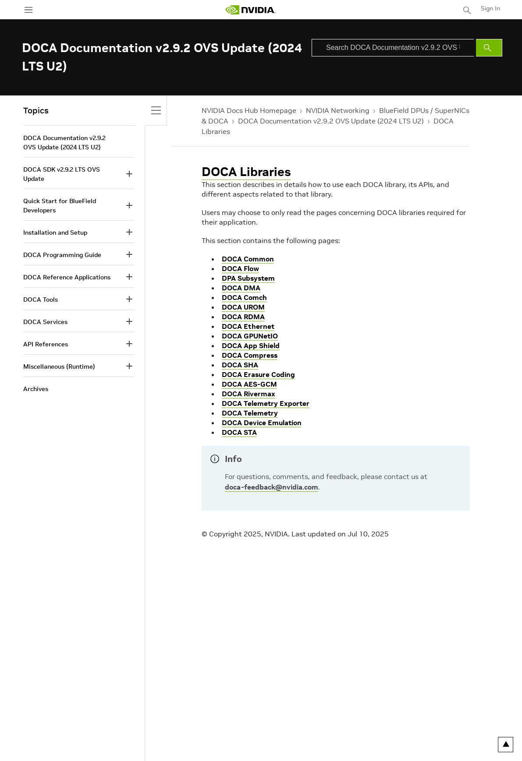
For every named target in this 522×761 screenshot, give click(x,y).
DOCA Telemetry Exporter (265, 403)
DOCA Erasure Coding (258, 374)
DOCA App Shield (251, 345)
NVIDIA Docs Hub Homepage (249, 110)
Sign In (490, 8)
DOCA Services (45, 322)
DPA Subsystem (248, 278)
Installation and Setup (55, 232)
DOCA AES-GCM (249, 384)
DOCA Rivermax (248, 393)
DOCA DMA (241, 287)
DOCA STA (239, 432)
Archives (35, 389)
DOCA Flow (240, 268)
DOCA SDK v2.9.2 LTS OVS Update (61, 174)
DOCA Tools (40, 299)
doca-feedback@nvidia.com (271, 487)
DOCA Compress (249, 355)
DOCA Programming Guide (62, 255)
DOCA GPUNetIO (250, 335)
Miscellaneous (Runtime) (59, 366)
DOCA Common (248, 258)
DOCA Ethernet (248, 326)
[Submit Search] (489, 47)
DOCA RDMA (243, 316)
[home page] (250, 9)
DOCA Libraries (246, 172)
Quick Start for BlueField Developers (59, 205)
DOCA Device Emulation (262, 422)
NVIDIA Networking (337, 110)
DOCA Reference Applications (66, 277)
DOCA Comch (244, 297)
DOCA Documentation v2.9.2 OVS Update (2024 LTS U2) (331, 120)
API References (45, 344)
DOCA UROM (243, 307)
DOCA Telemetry (250, 413)
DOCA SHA (240, 364)
